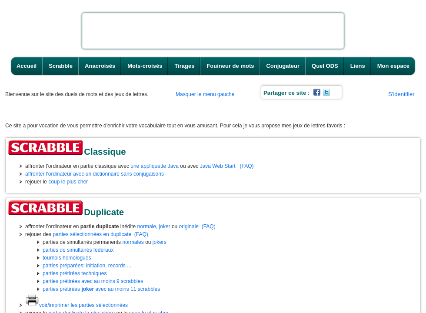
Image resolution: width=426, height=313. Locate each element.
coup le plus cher (68, 182)
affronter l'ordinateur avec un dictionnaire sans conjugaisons (94, 174)
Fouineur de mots (230, 66)
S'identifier (401, 94)
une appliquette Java (154, 166)
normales (132, 242)
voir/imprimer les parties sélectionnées (76, 305)
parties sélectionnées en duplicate (92, 234)
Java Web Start (218, 166)
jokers (159, 242)
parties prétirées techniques (74, 273)
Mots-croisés (144, 66)
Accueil (27, 66)
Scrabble (61, 66)
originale (189, 226)
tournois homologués (67, 258)
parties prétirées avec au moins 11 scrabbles (101, 289)
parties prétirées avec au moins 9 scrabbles (93, 281)
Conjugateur (283, 66)
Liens (357, 66)
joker (164, 226)
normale (146, 226)
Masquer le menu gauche (205, 94)
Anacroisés (100, 66)
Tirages (184, 66)
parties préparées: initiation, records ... (87, 266)
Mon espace (393, 66)
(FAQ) (247, 166)
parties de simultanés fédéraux (78, 250)
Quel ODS (325, 66)
